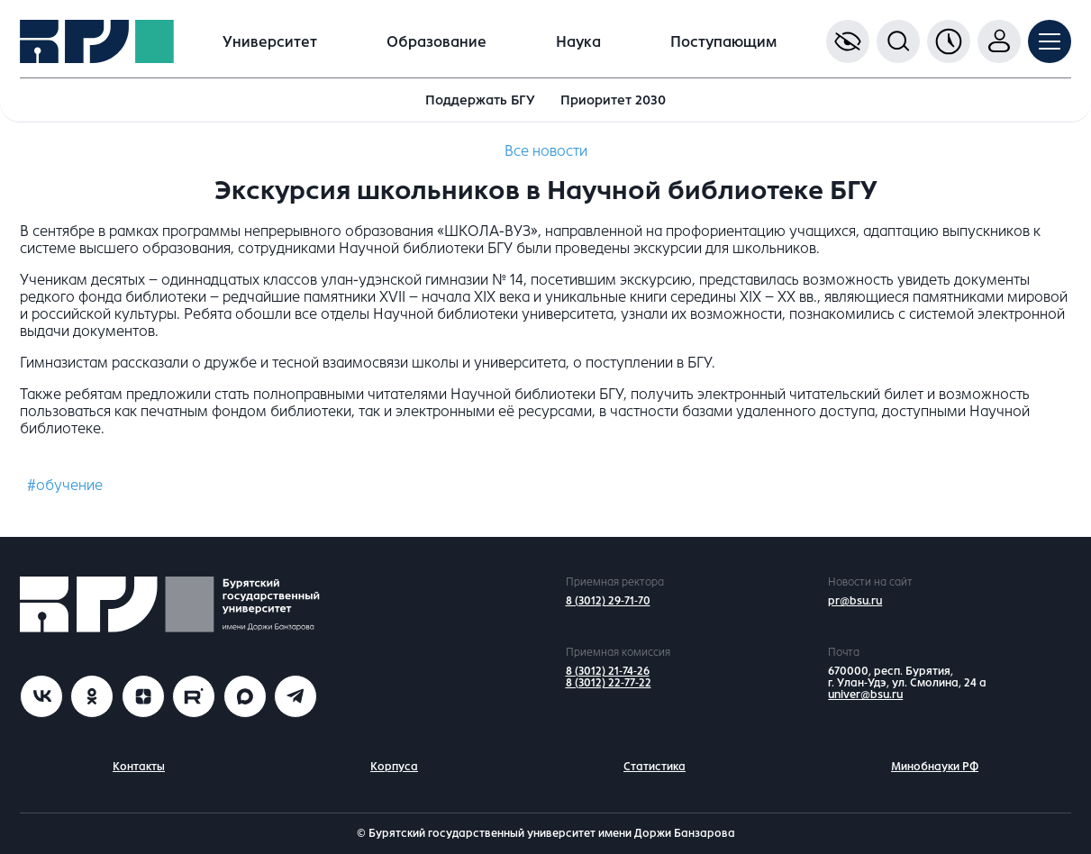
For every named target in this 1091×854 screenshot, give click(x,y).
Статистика (654, 766)
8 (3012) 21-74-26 (608, 671)
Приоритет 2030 (613, 100)
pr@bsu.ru (855, 600)
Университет (270, 42)
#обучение (65, 485)
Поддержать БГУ (480, 100)
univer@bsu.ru (865, 694)
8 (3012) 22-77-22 (608, 682)
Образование (436, 42)
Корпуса (394, 766)
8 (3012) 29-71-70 (608, 600)
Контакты (139, 766)
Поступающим (723, 42)
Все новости (546, 151)
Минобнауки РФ (934, 766)
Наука (578, 42)
